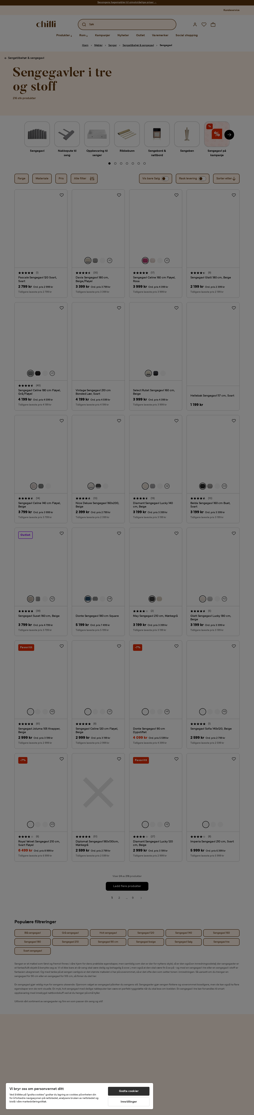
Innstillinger (129, 1102)
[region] (79, 1096)
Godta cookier (129, 1091)
